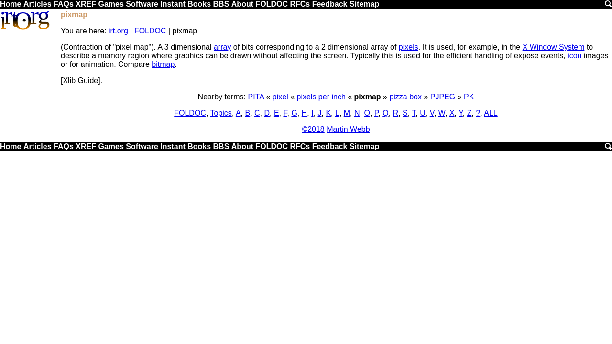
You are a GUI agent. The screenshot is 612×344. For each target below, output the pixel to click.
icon (574, 56)
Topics (221, 113)
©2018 (313, 129)
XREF (86, 4)
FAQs (64, 4)
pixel (280, 97)
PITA (256, 97)
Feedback (330, 4)
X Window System (554, 47)
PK (469, 97)
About (242, 4)
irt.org (118, 31)
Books (199, 4)
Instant (172, 4)
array (222, 47)
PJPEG (442, 97)
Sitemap (364, 4)
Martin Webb (348, 129)
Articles (37, 4)
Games (110, 4)
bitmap (163, 64)
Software (142, 4)
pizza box (405, 97)
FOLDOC (271, 4)
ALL (490, 113)
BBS (221, 4)
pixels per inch (321, 97)
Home (10, 4)
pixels (408, 47)
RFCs (300, 4)
